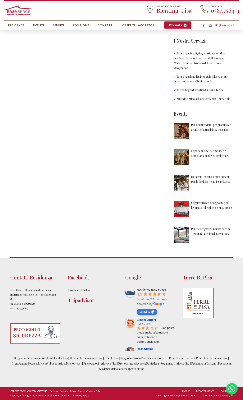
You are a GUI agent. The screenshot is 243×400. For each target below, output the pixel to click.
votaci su (147, 312)
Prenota (175, 25)
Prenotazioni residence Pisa (99, 363)
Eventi (38, 25)
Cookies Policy (94, 391)
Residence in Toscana (204, 363)
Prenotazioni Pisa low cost (65, 363)
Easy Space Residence (80, 290)
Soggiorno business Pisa (175, 363)
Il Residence (15, 25)
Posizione (81, 25)
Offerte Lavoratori (139, 25)
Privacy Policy (77, 391)
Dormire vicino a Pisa (188, 358)
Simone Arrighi (146, 319)
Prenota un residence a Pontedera (138, 363)
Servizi (58, 25)
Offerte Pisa (111, 358)
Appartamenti (205, 391)
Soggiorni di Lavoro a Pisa (29, 358)
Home (186, 391)
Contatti (106, 25)
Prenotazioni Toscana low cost (30, 363)
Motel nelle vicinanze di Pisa (86, 358)
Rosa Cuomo (145, 348)
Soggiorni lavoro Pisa (133, 358)
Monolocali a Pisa (57, 358)
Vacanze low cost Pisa (161, 358)
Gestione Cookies (58, 391)
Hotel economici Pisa (215, 358)
